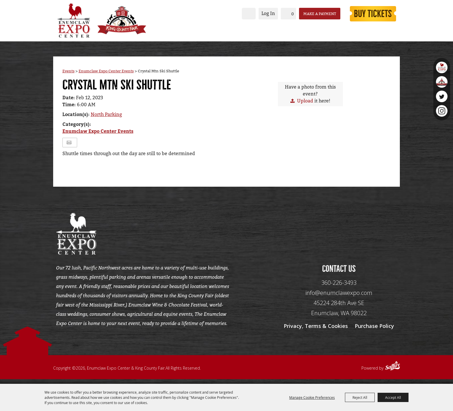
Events (68, 72)
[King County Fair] (126, 20)
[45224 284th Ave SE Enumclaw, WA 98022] (339, 312)
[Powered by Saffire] (392, 371)
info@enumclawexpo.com (338, 297)
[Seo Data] (339, 234)
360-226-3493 (339, 287)
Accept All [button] (393, 397)
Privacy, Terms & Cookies (316, 330)
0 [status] (287, 13)
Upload (305, 102)
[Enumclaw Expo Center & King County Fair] (73, 19)
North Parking (106, 116)
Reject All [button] (359, 397)
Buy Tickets (370, 13)
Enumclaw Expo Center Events (106, 72)
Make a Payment (314, 13)
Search (243, 13)
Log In (263, 13)
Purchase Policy (374, 330)
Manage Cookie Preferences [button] (312, 397)
